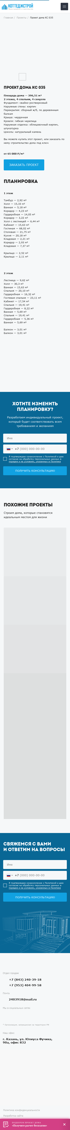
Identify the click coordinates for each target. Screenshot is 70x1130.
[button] (24, 165)
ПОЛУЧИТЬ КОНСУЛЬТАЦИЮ (35, 470)
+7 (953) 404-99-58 (25, 985)
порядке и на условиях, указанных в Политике (35, 461)
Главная (8, 17)
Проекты (22, 17)
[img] (17, 6)
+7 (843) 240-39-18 (25, 979)
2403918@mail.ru (23, 999)
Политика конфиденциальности (21, 1110)
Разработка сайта (13, 1115)
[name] (35, 438)
